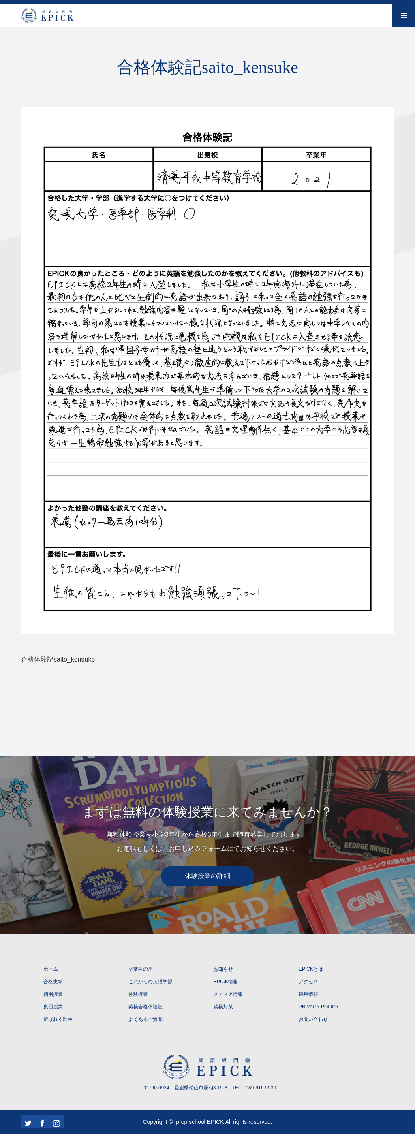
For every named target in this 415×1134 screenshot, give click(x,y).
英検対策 (223, 1007)
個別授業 (53, 994)
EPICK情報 (226, 982)
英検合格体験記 (145, 1007)
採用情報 (308, 994)
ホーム (50, 969)
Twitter (27, 1121)
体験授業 (138, 994)
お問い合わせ (313, 1019)
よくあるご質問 (145, 1019)
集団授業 (53, 1007)
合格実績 (53, 982)
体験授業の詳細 (207, 876)
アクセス (308, 982)
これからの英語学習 (150, 982)
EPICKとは (311, 969)
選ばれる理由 (58, 1019)
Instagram (55, 1121)
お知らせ (223, 969)
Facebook (41, 1121)
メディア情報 (228, 994)
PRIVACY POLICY (319, 1007)
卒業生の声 (140, 969)
